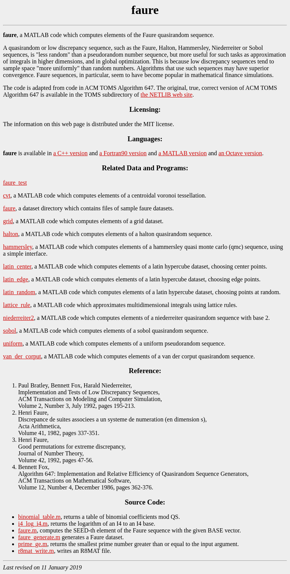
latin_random (19, 292)
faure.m (27, 530)
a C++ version (70, 153)
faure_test (15, 182)
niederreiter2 (18, 318)
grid (8, 221)
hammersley (17, 247)
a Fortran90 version (123, 153)
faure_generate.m (39, 537)
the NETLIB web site (166, 94)
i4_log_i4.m (33, 523)
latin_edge (15, 279)
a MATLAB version (182, 153)
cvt (7, 195)
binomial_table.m (39, 517)
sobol (9, 330)
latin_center (17, 266)
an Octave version (240, 153)
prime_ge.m (32, 544)
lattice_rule (16, 305)
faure (9, 208)
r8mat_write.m (36, 551)
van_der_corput (22, 356)
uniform (13, 343)
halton (10, 234)
